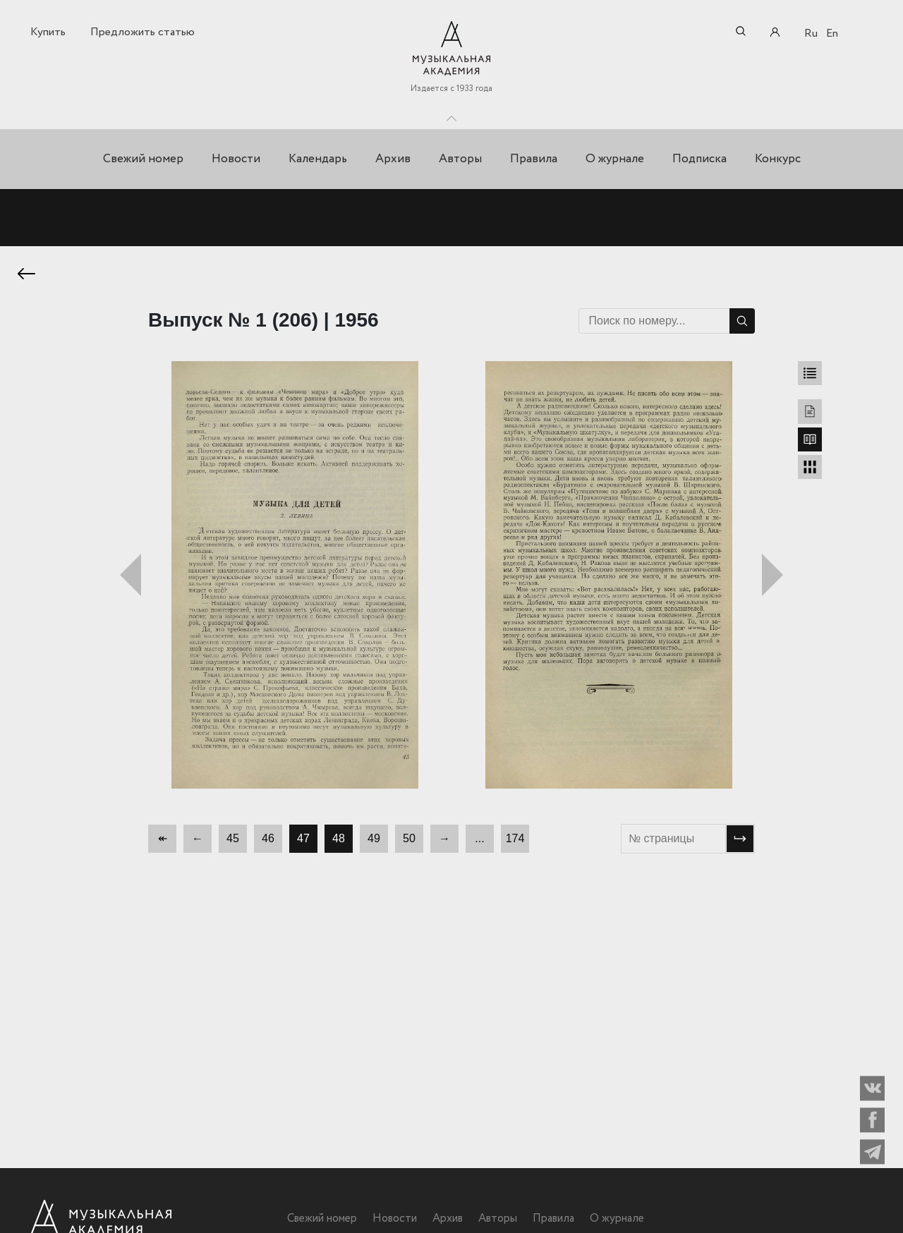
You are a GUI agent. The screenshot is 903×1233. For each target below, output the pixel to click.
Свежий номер (143, 159)
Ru (811, 33)
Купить (48, 32)
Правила (533, 159)
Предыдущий (130, 577)
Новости (236, 159)
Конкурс (778, 159)
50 (409, 841)
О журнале (615, 159)
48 (338, 841)
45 (232, 841)
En (832, 33)
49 (374, 841)
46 (268, 841)
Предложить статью (142, 32)
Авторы (460, 159)
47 (303, 841)
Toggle (451, 115)
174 (515, 841)
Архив (393, 159)
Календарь (318, 159)
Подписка (699, 159)
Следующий (772, 577)
